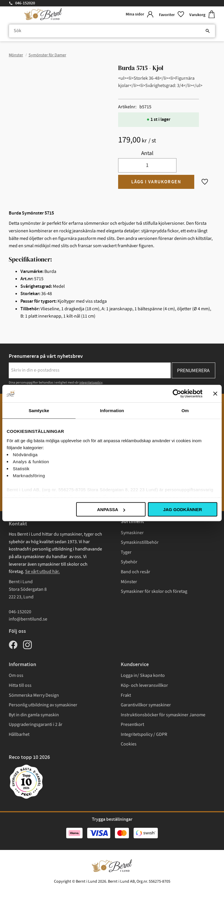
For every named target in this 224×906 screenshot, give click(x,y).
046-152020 (25, 3)
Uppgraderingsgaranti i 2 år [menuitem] (35, 724)
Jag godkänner (182, 509)
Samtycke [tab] (39, 410)
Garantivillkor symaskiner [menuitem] (146, 705)
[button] (171, 14)
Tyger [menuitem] (126, 552)
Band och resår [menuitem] (135, 572)
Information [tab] (112, 410)
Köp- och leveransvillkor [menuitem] (144, 685)
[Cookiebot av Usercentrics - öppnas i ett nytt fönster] (176, 393)
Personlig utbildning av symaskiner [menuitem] (43, 705)
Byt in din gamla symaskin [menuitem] (34, 715)
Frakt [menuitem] (126, 695)
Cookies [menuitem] (128, 744)
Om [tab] (185, 410)
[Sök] (207, 31)
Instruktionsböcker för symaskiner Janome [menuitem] (163, 715)
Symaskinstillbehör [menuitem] (140, 542)
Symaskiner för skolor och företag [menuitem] (154, 591)
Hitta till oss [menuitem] (20, 685)
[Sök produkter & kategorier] (112, 31)
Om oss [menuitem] (16, 675)
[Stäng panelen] (215, 394)
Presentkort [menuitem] (132, 724)
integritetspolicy (90, 382)
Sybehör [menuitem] (129, 562)
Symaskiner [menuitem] (132, 532)
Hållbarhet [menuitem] (19, 734)
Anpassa (111, 509)
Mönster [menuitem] (129, 582)
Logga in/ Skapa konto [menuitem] (143, 675)
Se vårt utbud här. (42, 571)
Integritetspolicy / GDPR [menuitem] (144, 734)
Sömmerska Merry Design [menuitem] (34, 695)
